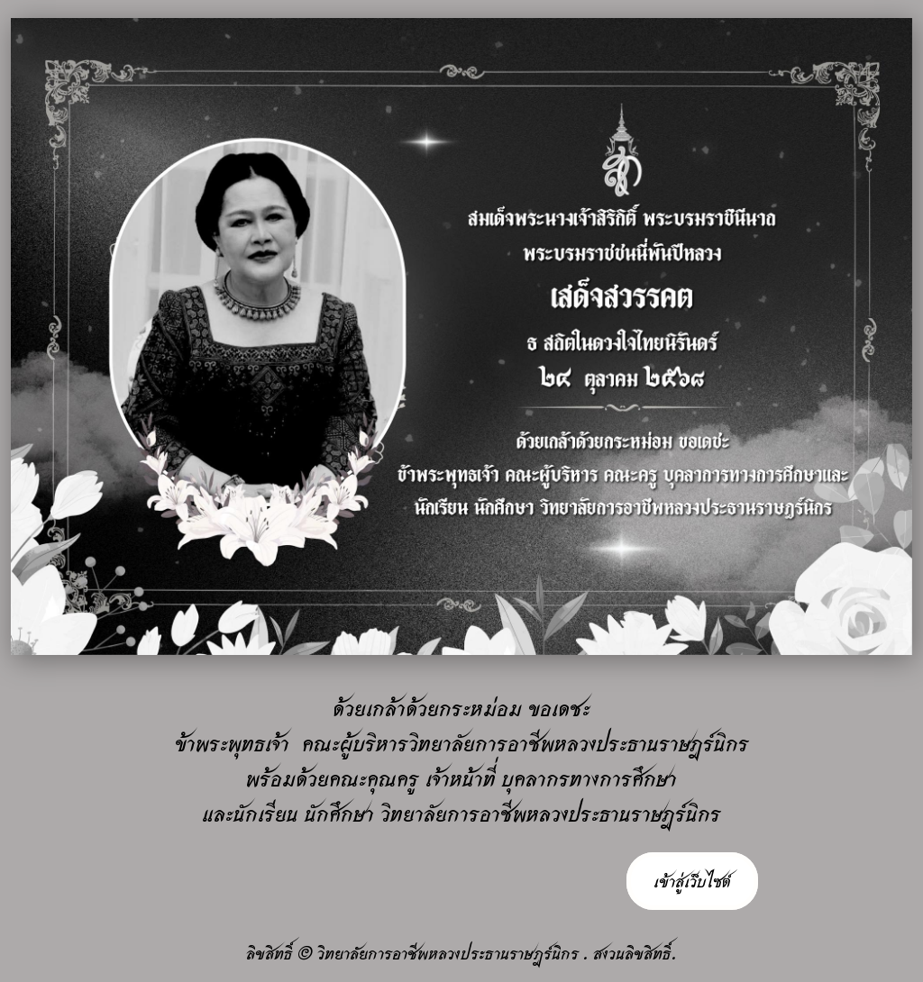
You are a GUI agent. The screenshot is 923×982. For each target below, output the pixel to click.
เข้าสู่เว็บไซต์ (692, 881)
